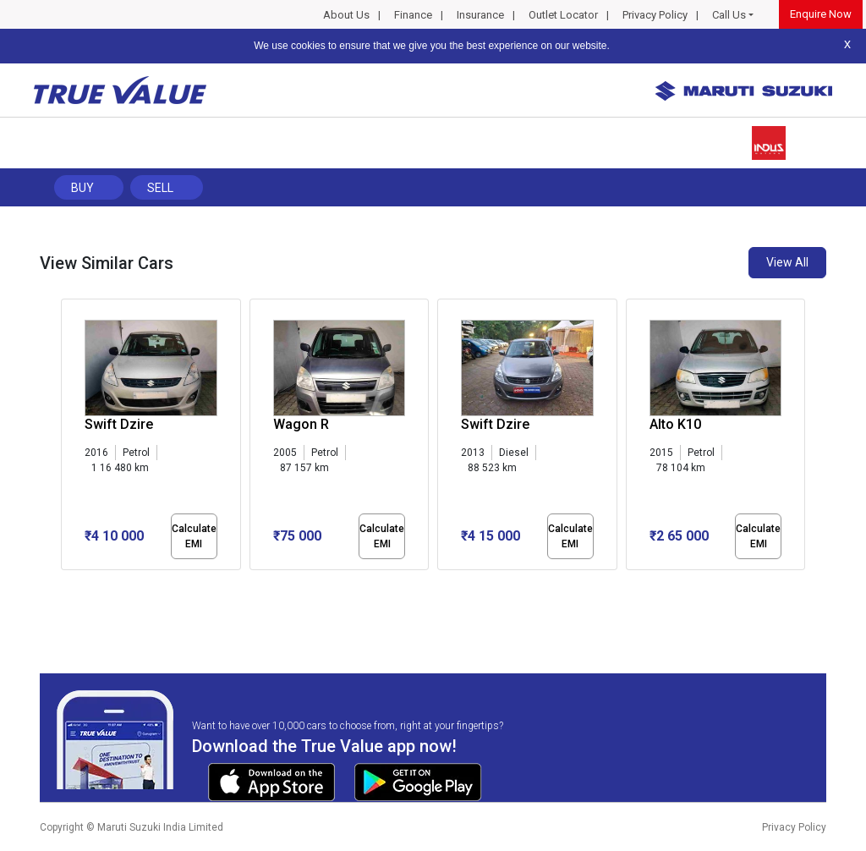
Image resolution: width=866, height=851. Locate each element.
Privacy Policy (655, 14)
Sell (160, 188)
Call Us (729, 14)
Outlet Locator (563, 14)
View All (787, 262)
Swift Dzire (119, 424)
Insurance (480, 14)
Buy (82, 188)
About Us (346, 14)
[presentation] (70, 438)
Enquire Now (821, 14)
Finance (413, 14)
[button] (66, 584)
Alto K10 (675, 424)
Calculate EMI (194, 536)
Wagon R (301, 424)
